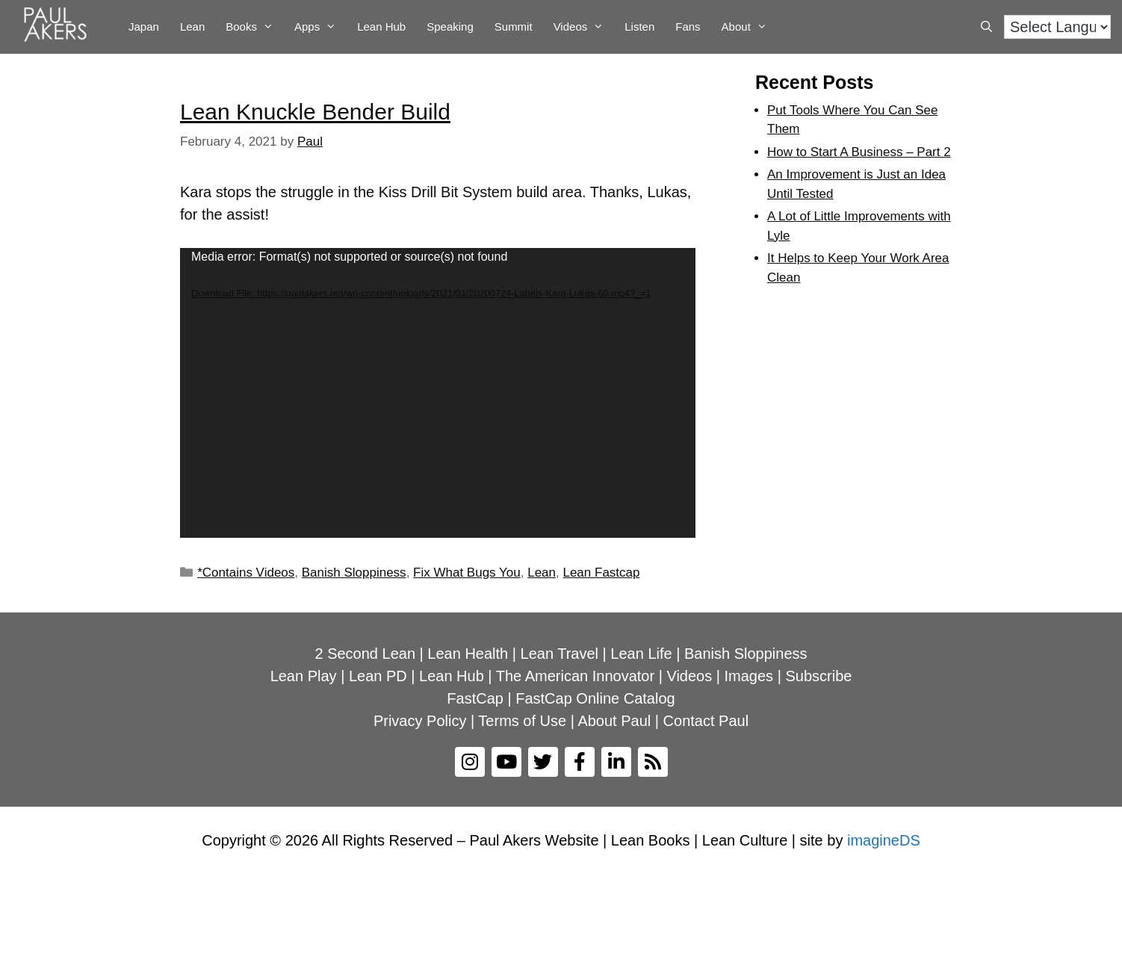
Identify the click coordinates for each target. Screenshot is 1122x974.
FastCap (475, 698)
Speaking (450, 26)
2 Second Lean (364, 653)
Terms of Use (522, 721)
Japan (143, 26)
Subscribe (818, 676)
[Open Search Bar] (986, 27)
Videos (584, 27)
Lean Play (303, 676)
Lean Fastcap (600, 572)
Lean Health (467, 653)
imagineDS (883, 840)
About (750, 27)
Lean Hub (381, 26)
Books (255, 27)
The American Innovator (575, 676)
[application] (437, 393)
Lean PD (378, 676)
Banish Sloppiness (354, 572)
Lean (192, 26)
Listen (639, 26)
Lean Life (641, 653)
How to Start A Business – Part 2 (859, 152)
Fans (687, 26)
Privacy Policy (420, 721)
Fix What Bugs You (467, 572)
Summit (514, 26)
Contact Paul (706, 721)
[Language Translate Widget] (1057, 27)
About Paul (614, 721)
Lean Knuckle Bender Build (315, 111)
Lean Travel (560, 653)
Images (749, 676)
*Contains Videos (245, 572)
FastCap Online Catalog (595, 698)
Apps (320, 27)
